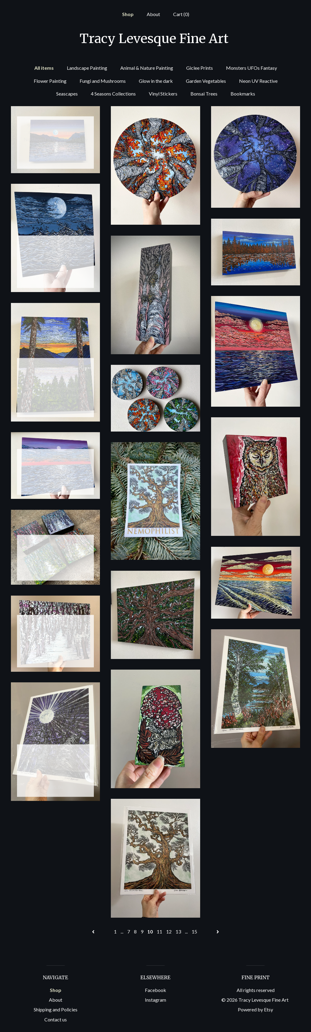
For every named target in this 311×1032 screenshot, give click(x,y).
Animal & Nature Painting (146, 68)
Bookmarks (243, 93)
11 (159, 931)
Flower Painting (50, 81)
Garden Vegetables (206, 81)
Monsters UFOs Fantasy (251, 68)
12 (169, 931)
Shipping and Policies (55, 1009)
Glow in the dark (156, 81)
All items (44, 68)
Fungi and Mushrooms (103, 81)
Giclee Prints (199, 68)
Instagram (155, 1000)
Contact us (55, 1019)
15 (194, 931)
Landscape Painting (87, 68)
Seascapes (67, 93)
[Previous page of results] (94, 931)
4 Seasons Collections (113, 93)
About (153, 14)
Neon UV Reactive (258, 81)
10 (150, 931)
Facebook (155, 990)
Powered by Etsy (255, 1009)
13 (178, 931)
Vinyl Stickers (163, 93)
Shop (128, 14)
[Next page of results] (217, 931)
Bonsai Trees (203, 93)
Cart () (181, 14)
